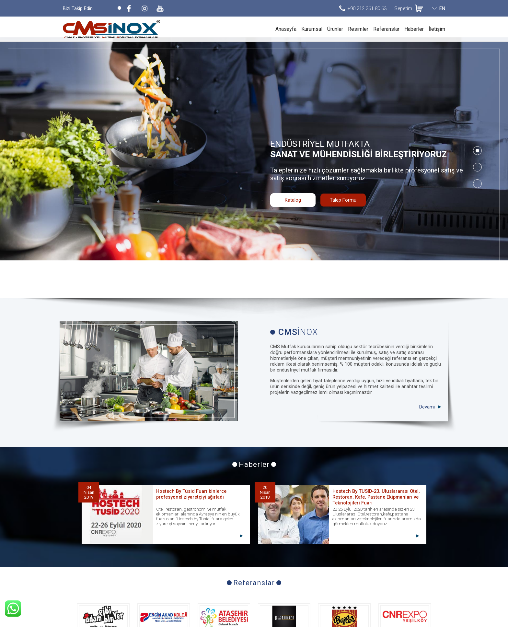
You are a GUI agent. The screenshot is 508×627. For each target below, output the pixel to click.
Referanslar (386, 29)
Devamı (427, 332)
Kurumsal (311, 29)
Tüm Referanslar (254, 572)
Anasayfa (285, 29)
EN (442, 8)
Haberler (414, 29)
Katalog (293, 174)
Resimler (358, 29)
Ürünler (335, 29)
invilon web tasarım (426, 620)
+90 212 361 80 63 (367, 8)
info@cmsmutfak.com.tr (418, 601)
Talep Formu (343, 174)
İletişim (437, 29)
